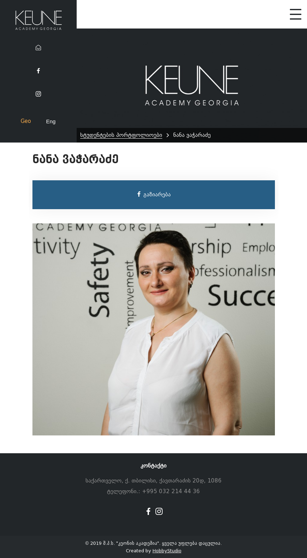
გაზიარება (153, 194)
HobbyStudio (167, 551)
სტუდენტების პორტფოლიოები (121, 135)
